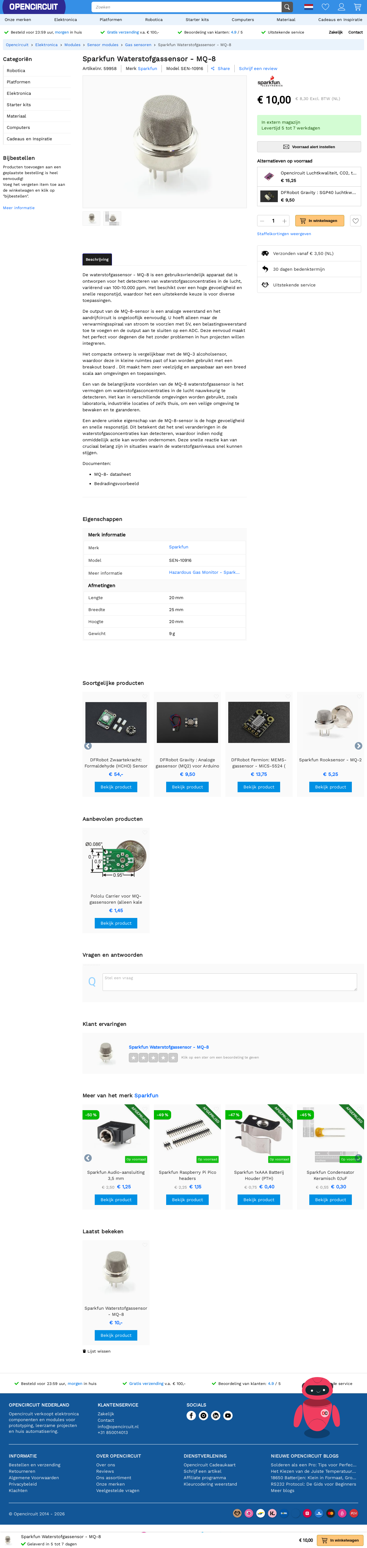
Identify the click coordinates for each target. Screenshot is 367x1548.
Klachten (18, 1490)
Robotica (154, 19)
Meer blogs (282, 1490)
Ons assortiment (113, 1477)
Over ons (105, 1464)
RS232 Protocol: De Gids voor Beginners (313, 1484)
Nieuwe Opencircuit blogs (304, 1456)
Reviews (105, 1471)
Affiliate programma (205, 1477)
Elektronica (65, 19)
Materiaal (286, 19)
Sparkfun (171, 547)
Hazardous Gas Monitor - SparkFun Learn (201, 572)
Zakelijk (336, 32)
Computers (243, 19)
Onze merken (18, 19)
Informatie (23, 1456)
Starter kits (197, 19)
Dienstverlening (205, 1456)
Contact (355, 32)
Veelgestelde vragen (117, 1490)
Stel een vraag (119, 977)
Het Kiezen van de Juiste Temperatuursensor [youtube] (314, 1471)
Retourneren (22, 1471)
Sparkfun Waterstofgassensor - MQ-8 (169, 1047)
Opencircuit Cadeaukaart (210, 1464)
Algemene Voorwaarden (34, 1477)
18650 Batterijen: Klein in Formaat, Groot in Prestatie (314, 1477)
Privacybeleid (23, 1484)
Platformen (111, 19)
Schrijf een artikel (203, 1471)
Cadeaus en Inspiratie (340, 19)
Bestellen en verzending (34, 1464)
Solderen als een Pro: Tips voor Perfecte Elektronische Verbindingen (314, 1464)
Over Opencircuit (118, 1456)
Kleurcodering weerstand (210, 1484)
